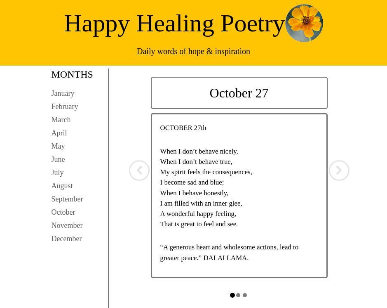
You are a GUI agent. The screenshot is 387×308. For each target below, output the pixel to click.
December (67, 239)
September (67, 199)
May (58, 146)
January (63, 93)
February (65, 106)
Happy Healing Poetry (174, 23)
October (63, 212)
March (61, 120)
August (62, 186)
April (59, 133)
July (58, 172)
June (58, 159)
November (67, 225)
